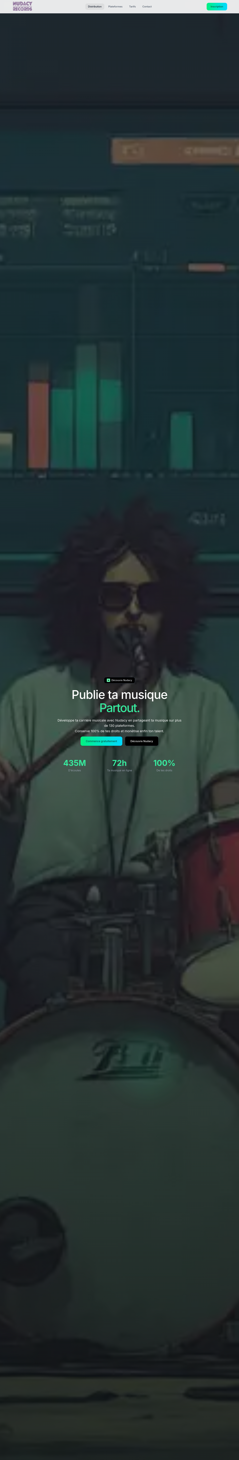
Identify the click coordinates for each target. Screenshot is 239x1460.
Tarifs (132, 6)
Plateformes (115, 6)
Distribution (95, 6)
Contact (147, 6)
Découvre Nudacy (141, 741)
